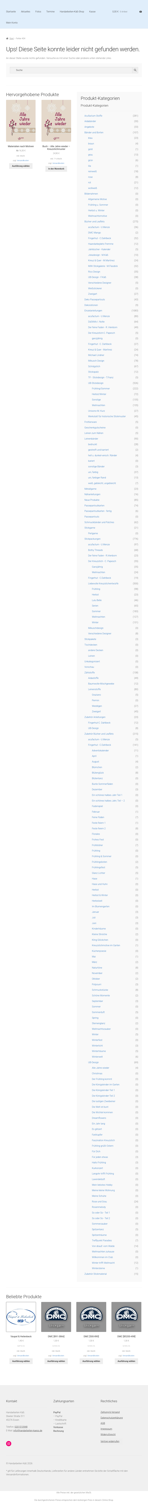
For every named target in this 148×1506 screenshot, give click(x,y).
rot (89, 182)
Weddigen (97, 706)
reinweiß (92, 171)
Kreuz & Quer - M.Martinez (101, 260)
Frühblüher (97, 845)
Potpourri (96, 984)
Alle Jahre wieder (100, 1067)
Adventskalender (100, 750)
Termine (50, 11)
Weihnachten (98, 405)
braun (91, 143)
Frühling (96, 589)
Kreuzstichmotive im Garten (106, 945)
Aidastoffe (93, 678)
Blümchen (97, 767)
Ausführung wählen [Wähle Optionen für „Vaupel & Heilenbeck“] (21, 1361)
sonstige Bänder (96, 466)
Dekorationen (91, 305)
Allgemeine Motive (97, 199)
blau (90, 138)
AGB (103, 1423)
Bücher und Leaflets (94, 221)
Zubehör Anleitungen (94, 717)
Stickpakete (90, 639)
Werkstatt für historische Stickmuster (107, 416)
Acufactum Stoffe (93, 115)
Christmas (97, 1073)
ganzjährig (97, 338)
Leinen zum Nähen (93, 433)
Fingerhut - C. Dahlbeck (100, 344)
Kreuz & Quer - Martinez (100, 349)
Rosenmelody (99, 1207)
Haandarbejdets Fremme (100, 244)
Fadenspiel (97, 806)
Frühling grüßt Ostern (102, 1145)
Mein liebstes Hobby (102, 1185)
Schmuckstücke (100, 990)
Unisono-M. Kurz (96, 411)
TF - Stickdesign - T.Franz (100, 377)
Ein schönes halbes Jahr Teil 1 (107, 795)
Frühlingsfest (98, 867)
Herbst (95, 594)
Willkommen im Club (102, 1257)
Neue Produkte (91, 500)
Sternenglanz (98, 1023)
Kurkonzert (97, 1168)
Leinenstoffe (94, 689)
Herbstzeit (97, 900)
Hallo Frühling (99, 1162)
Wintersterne (98, 1268)
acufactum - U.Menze (99, 227)
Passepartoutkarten (94, 505)
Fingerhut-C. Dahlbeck (99, 722)
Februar (96, 811)
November (97, 973)
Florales (96, 834)
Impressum (106, 1428)
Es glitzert (97, 1129)
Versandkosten (23, 160)
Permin (95, 700)
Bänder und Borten (93, 132)
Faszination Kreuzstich (103, 1140)
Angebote (89, 127)
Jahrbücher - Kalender (99, 249)
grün (90, 160)
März (94, 962)
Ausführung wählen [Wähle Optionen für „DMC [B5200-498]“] (126, 1361)
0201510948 (21, 1426)
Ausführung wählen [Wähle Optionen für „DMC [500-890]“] (91, 1361)
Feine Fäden (98, 817)
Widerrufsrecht (108, 1434)
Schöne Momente (101, 995)
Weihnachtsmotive (97, 216)
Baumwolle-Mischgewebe (101, 683)
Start (11, 38)
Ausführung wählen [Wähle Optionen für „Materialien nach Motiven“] (21, 166)
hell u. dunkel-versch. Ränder (102, 455)
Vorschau (89, 667)
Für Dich (96, 1151)
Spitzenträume (99, 1235)
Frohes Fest (98, 839)
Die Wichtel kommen (102, 1112)
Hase (94, 878)
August (95, 761)
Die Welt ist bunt (100, 1107)
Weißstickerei (95, 288)
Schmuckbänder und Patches (99, 522)
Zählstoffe (89, 672)
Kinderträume (99, 928)
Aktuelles (25, 11)
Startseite (11, 11)
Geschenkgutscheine (95, 427)
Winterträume (99, 1051)
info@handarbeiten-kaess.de (27, 1430)
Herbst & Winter (100, 895)
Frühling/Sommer (101, 388)
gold (90, 149)
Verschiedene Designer (99, 282)
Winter (95, 622)
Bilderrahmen (91, 193)
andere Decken (95, 650)
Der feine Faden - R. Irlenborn (102, 327)
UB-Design (93, 728)
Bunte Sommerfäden (102, 784)
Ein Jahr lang (98, 1123)
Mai (94, 956)
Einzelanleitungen (93, 310)
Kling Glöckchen (100, 940)
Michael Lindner (96, 355)
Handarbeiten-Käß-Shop (72, 11)
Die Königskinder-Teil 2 (103, 1095)
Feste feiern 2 (99, 828)
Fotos (38, 11)
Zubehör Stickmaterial (95, 1274)
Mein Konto (12, 22)
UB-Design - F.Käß (97, 277)
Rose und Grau (99, 1201)
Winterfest (97, 1040)
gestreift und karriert (98, 449)
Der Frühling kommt (102, 1079)
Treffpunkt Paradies (102, 1240)
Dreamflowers (99, 1118)
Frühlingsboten (99, 862)
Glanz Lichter (98, 873)
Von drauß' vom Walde (103, 1246)
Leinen (91, 656)
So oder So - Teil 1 (101, 1212)
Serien (95, 605)
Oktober (96, 978)
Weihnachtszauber (101, 1029)
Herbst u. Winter (96, 210)
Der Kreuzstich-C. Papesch (101, 333)
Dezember (97, 789)
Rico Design (94, 271)
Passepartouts (91, 516)
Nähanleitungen (92, 494)
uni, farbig (93, 472)
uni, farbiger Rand (97, 477)
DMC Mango (94, 232)
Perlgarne (93, 533)
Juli (94, 917)
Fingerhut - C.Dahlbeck (99, 238)
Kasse (92, 11)
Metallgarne (90, 488)
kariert (91, 461)
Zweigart (92, 294)
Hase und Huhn (100, 884)
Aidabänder (90, 121)
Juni (94, 923)
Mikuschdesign (95, 628)
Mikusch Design (96, 360)
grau (90, 154)
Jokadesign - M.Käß (98, 255)
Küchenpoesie (99, 951)
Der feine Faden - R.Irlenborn (102, 555)
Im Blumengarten (100, 906)
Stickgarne (89, 527)
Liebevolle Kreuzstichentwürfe (103, 583)
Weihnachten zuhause (103, 1251)
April (94, 756)
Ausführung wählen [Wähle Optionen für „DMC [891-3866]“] (56, 1361)
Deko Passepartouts (94, 299)
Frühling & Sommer (101, 856)
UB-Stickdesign (95, 383)
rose (90, 177)
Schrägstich (94, 366)
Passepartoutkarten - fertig (97, 511)
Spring (95, 1017)
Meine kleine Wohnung (103, 1190)
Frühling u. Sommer (98, 204)
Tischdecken (90, 644)
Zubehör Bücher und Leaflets (98, 733)
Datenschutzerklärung (112, 1417)
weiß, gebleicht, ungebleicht (102, 483)
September (97, 1001)
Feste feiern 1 (99, 823)
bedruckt (92, 444)
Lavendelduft (98, 1179)
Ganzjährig (97, 566)
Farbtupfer (97, 1134)
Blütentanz (97, 778)
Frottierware (90, 422)
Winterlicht (97, 1045)
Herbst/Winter (99, 394)
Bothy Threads (95, 550)
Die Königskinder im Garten (105, 1084)
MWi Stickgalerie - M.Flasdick (103, 266)
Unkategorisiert (92, 661)
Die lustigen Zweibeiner (103, 1101)
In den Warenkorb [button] (56, 169)
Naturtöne (97, 967)
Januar (95, 912)
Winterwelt (97, 1056)
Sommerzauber (100, 1223)
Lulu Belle (97, 600)
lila (89, 166)
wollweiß (92, 188)
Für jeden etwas (100, 1157)
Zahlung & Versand (110, 1412)
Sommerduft (98, 1012)
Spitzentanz (98, 1229)
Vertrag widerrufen (110, 1441)
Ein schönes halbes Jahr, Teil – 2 (108, 800)
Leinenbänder (91, 438)
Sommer (96, 611)
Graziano (96, 694)
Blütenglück (98, 772)
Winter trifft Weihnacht (103, 1262)
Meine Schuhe (99, 1196)
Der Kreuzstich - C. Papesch (102, 561)
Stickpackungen (92, 538)
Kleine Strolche (99, 934)
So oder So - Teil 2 (101, 1218)
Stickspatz (93, 371)
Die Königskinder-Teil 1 (103, 1090)
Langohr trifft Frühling (103, 1173)
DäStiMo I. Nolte (96, 321)
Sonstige (96, 399)
